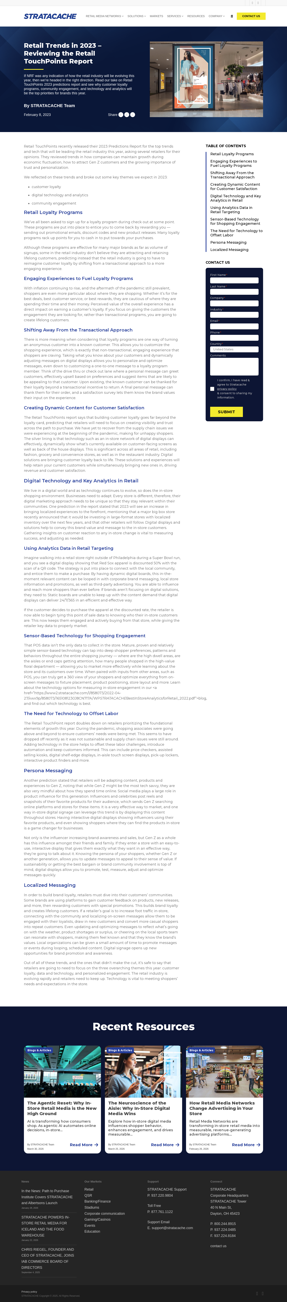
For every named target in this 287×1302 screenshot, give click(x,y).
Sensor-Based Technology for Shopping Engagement (235, 221)
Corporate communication (104, 1214)
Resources (196, 16)
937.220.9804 (162, 1195)
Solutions (136, 16)
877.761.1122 (162, 1212)
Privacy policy (29, 1291)
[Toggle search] (232, 16)
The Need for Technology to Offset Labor (236, 233)
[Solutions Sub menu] (145, 16)
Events (89, 1226)
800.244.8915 (225, 1224)
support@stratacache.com (172, 1228)
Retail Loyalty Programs (232, 154)
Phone (215, 332)
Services (174, 16)
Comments (218, 355)
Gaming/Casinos (97, 1219)
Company (215, 16)
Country (216, 344)
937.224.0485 (225, 1230)
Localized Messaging (229, 250)
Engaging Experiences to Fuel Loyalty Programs (233, 163)
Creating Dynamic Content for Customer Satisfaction (235, 186)
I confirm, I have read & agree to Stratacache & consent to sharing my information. (238, 388)
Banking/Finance (97, 1201)
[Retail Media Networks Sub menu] (123, 16)
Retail (89, 1189)
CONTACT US (251, 16)
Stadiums (91, 1207)
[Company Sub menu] (224, 16)
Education (92, 1231)
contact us (218, 1246)
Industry (216, 309)
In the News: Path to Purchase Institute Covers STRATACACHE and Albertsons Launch (47, 1197)
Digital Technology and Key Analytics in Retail (235, 198)
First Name (218, 275)
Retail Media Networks (103, 16)
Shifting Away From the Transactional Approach (232, 175)
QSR (88, 1195)
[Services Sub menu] (182, 16)
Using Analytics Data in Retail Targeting (231, 210)
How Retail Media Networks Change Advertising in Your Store (222, 1108)
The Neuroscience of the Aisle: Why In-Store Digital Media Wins (139, 1108)
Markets (156, 16)
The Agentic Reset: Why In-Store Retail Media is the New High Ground (62, 1108)
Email (214, 321)
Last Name (218, 286)
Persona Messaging (228, 242)
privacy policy (227, 389)
